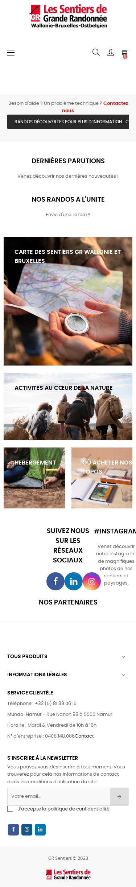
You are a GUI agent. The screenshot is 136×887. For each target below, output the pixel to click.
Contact (84, 736)
